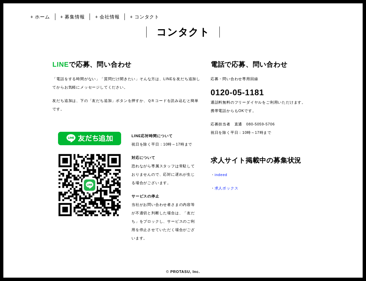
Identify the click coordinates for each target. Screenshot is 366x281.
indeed (221, 175)
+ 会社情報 (107, 16)
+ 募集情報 (72, 16)
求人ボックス (227, 188)
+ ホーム (40, 16)
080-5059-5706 (260, 124)
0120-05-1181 (237, 92)
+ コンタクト (144, 16)
